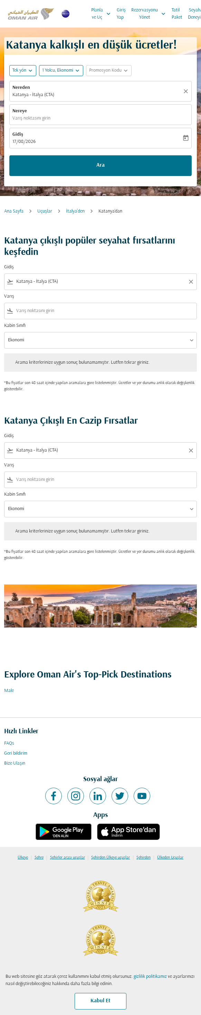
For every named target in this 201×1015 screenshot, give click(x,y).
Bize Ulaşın (14, 763)
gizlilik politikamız (150, 976)
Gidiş (17, 134)
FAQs (9, 743)
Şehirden (143, 858)
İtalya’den (75, 211)
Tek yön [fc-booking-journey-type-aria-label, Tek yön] (19, 70)
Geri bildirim (15, 753)
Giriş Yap (121, 14)
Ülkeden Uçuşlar (170, 858)
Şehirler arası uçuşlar (67, 858)
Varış (9, 296)
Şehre (39, 858)
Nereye (19, 111)
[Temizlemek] (186, 91)
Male (9, 690)
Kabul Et (100, 1001)
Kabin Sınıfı (15, 325)
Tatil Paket (177, 14)
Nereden (21, 87)
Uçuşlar (44, 211)
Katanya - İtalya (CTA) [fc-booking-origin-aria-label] (33, 94)
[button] (61, 70)
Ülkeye (23, 858)
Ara (100, 165)
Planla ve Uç (102, 13)
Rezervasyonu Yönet (150, 13)
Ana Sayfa (13, 211)
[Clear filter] (191, 282)
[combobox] (100, 281)
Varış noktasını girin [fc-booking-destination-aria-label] (31, 118)
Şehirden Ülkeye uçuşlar (110, 858)
